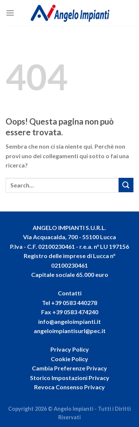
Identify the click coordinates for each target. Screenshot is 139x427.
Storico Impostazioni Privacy (69, 377)
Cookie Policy (69, 358)
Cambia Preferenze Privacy (69, 368)
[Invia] (126, 185)
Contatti (70, 292)
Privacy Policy (69, 349)
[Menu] (10, 13)
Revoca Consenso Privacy (69, 386)
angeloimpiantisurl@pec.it (70, 330)
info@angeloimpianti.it (69, 321)
